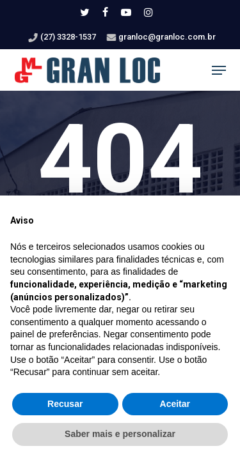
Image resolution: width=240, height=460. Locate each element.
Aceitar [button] (175, 404)
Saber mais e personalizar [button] (120, 434)
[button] (219, 70)
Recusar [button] (65, 404)
